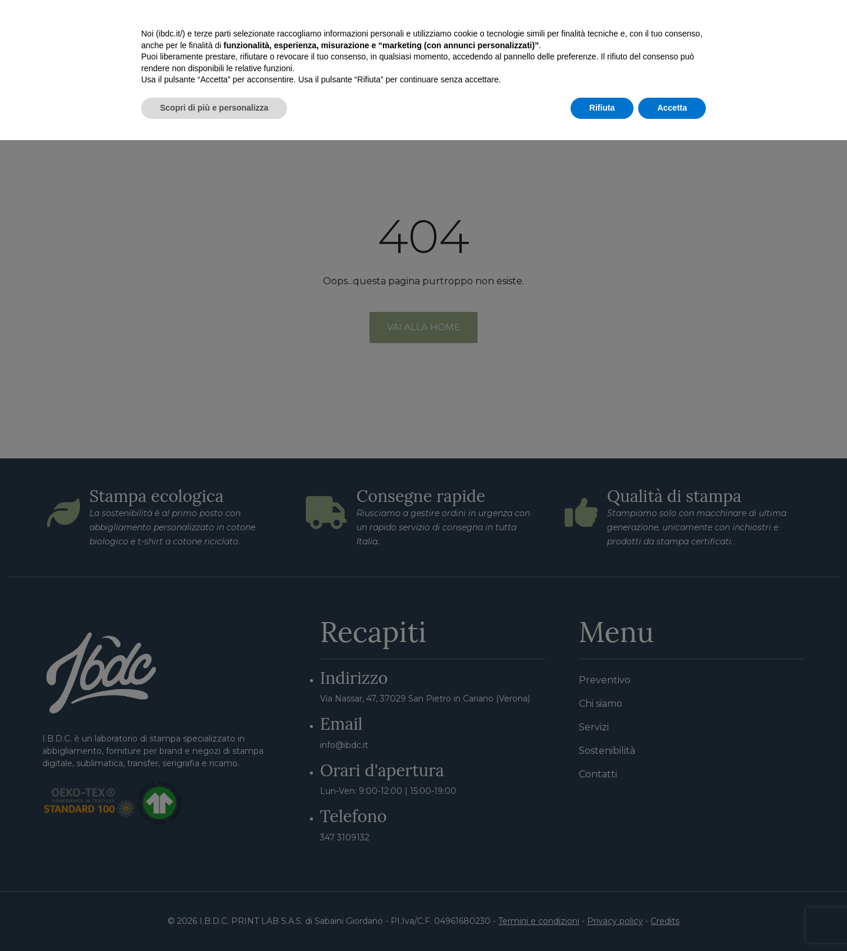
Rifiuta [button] (602, 918)
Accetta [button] (672, 918)
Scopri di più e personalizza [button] (214, 918)
